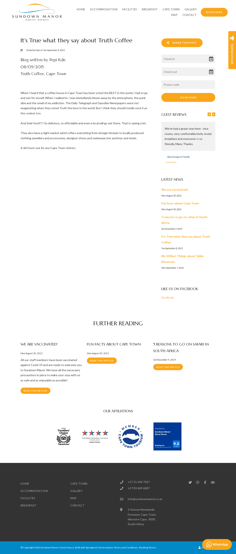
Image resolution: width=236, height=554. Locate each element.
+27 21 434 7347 (139, 482)
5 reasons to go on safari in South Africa (181, 347)
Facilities (129, 9)
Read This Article (35, 390)
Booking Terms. (148, 547)
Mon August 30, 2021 (32, 353)
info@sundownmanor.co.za (145, 499)
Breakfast (150, 9)
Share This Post (182, 42)
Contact (189, 15)
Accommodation (103, 9)
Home (81, 9)
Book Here (214, 12)
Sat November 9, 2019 (164, 360)
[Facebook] (205, 482)
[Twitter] (190, 482)
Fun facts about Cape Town (114, 344)
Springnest (91, 547)
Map (174, 15)
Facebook (167, 297)
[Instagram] (198, 482)
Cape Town (171, 9)
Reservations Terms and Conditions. (119, 547)
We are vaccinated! (39, 344)
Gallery (191, 9)
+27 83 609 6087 (139, 488)
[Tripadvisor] (212, 482)
